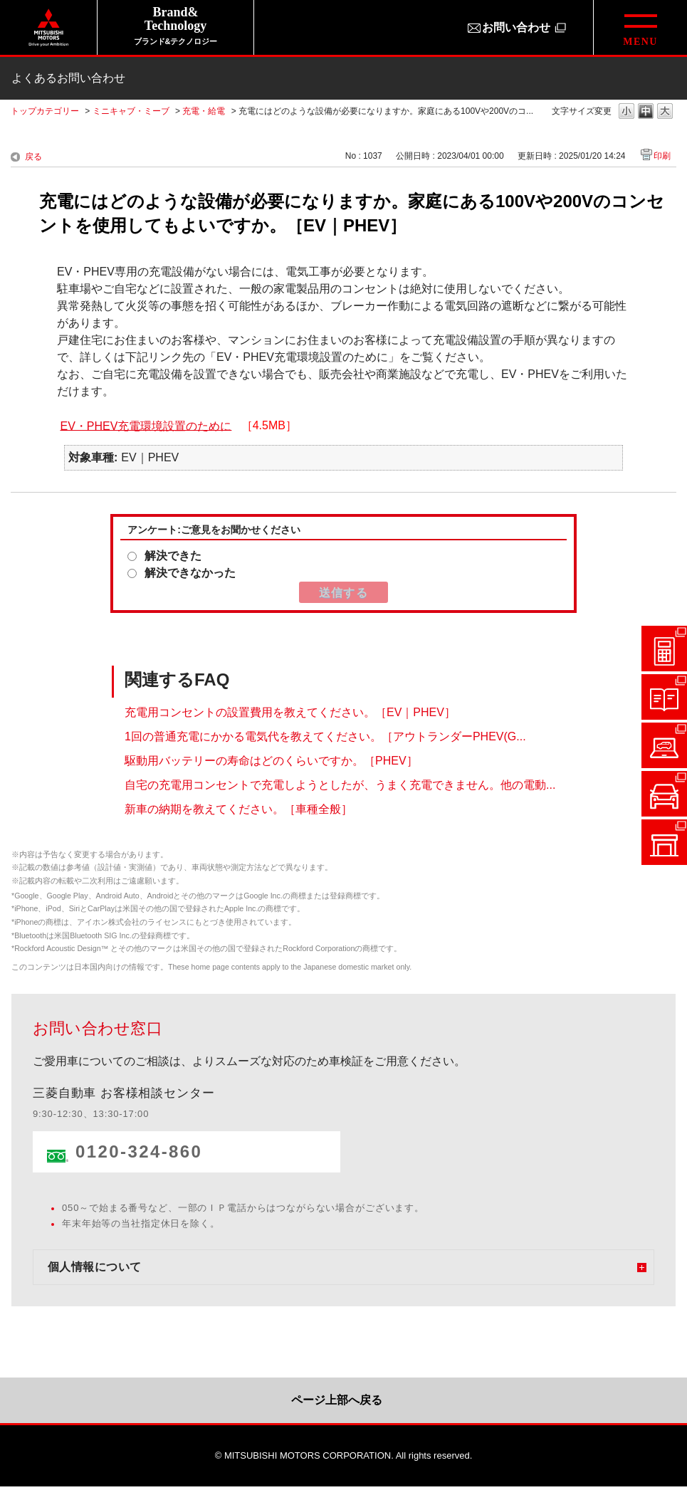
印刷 (662, 156)
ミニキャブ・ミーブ (131, 111)
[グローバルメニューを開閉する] (640, 27)
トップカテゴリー (45, 111)
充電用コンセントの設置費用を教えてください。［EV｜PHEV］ (290, 712)
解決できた (173, 556)
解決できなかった (190, 573)
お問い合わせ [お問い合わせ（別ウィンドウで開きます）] (516, 27)
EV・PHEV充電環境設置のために (145, 425)
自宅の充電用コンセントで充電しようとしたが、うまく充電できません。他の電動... (340, 785)
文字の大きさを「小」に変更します (626, 112)
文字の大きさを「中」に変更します (646, 112)
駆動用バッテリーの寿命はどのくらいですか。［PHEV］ (271, 761)
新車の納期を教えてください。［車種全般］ (238, 809)
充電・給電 (203, 111)
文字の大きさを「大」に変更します (665, 112)
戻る (33, 157)
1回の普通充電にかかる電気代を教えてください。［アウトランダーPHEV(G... (325, 736)
